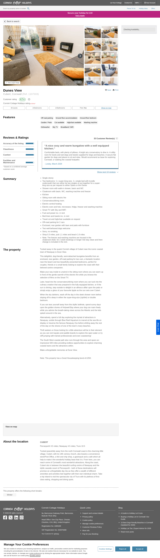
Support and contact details (92, 513)
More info (85, 530)
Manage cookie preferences (93, 524)
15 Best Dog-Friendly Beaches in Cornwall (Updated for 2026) (137, 524)
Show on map (106, 108)
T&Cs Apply (80, 16)
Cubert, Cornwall (21, 94)
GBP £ (138, 3)
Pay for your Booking (90, 534)
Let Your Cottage (116, 3)
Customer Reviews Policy (92, 527)
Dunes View (12, 90)
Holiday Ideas (143, 8)
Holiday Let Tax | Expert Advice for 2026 (136, 528)
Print (116, 90)
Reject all (122, 549)
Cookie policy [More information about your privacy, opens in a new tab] (35, 555)
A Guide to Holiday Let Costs (132, 513)
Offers (153, 8)
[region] (80, 549)
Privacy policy (87, 517)
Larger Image (12, 82)
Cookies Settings (105, 549)
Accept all (139, 549)
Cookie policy (87, 520)
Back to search (13, 21)
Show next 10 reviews (106, 172)
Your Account (149, 3)
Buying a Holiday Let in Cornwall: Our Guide (135, 518)
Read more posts (127, 532)
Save (109, 90)
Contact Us (128, 3)
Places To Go (131, 8)
